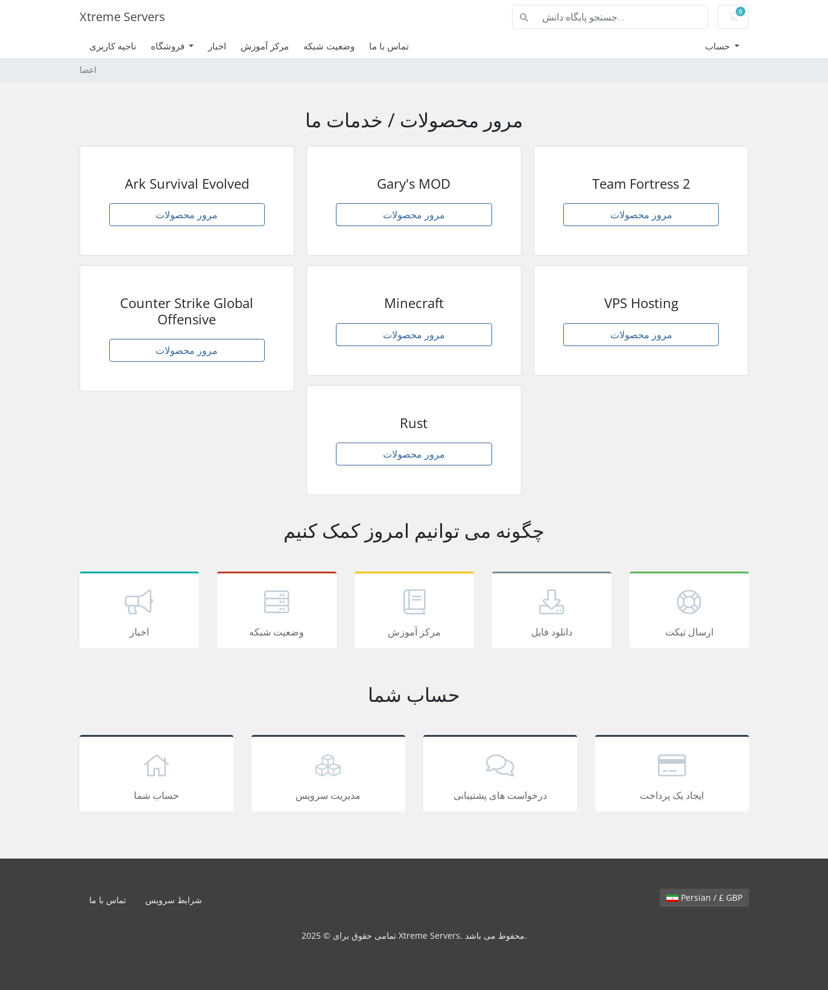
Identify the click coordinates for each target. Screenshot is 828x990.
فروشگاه (169, 46)
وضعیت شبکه (329, 46)
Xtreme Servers (122, 16)
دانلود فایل (552, 611)
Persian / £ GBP (704, 897)
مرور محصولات (187, 214)
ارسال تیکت (689, 611)
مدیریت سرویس (328, 775)
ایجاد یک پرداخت (672, 775)
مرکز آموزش (265, 46)
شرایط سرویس (173, 900)
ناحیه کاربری (112, 46)
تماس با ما (389, 46)
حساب (718, 46)
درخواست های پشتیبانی (500, 775)
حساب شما (156, 775)
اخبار (217, 46)
